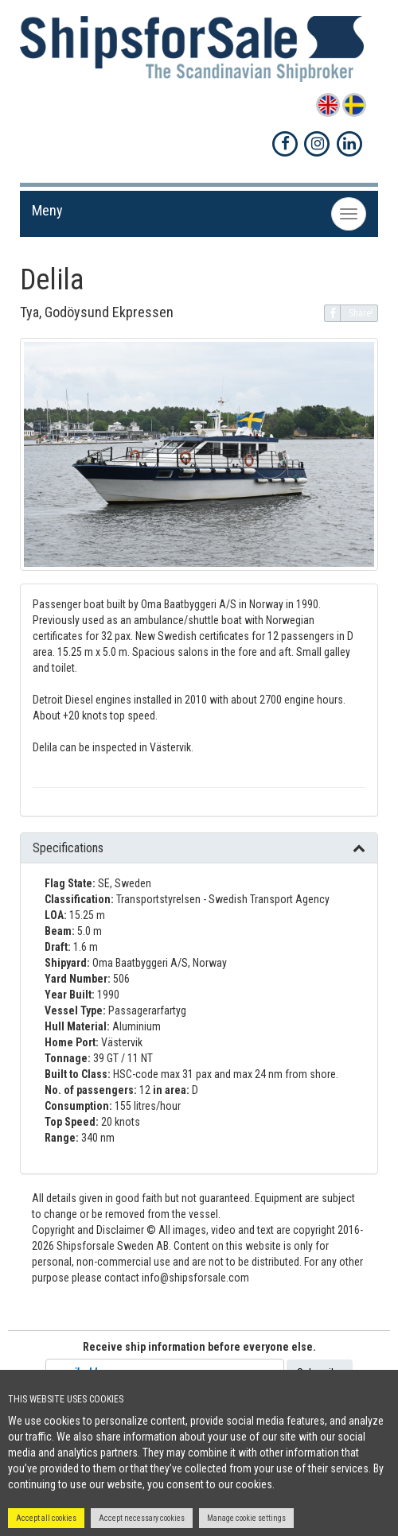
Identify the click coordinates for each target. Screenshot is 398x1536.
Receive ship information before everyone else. (199, 1346)
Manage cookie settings (246, 1518)
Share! (349, 313)
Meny (47, 210)
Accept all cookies (46, 1518)
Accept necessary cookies (142, 1518)
